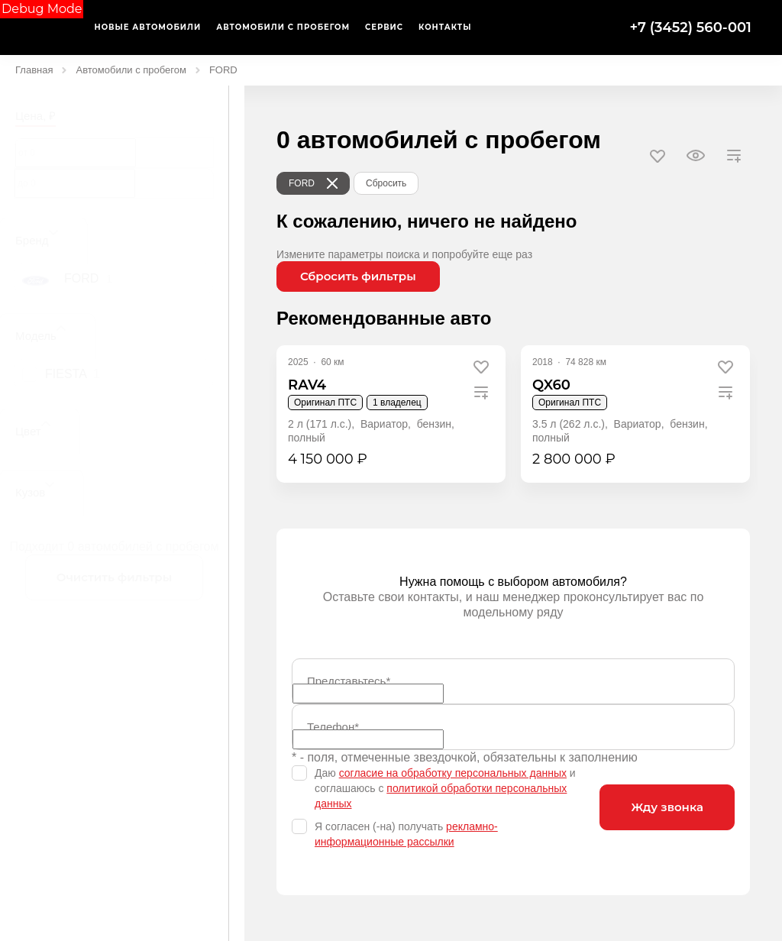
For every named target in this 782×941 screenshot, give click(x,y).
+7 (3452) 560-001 (690, 27)
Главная (34, 70)
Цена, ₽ (35, 115)
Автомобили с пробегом (131, 70)
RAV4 (307, 385)
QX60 (551, 385)
